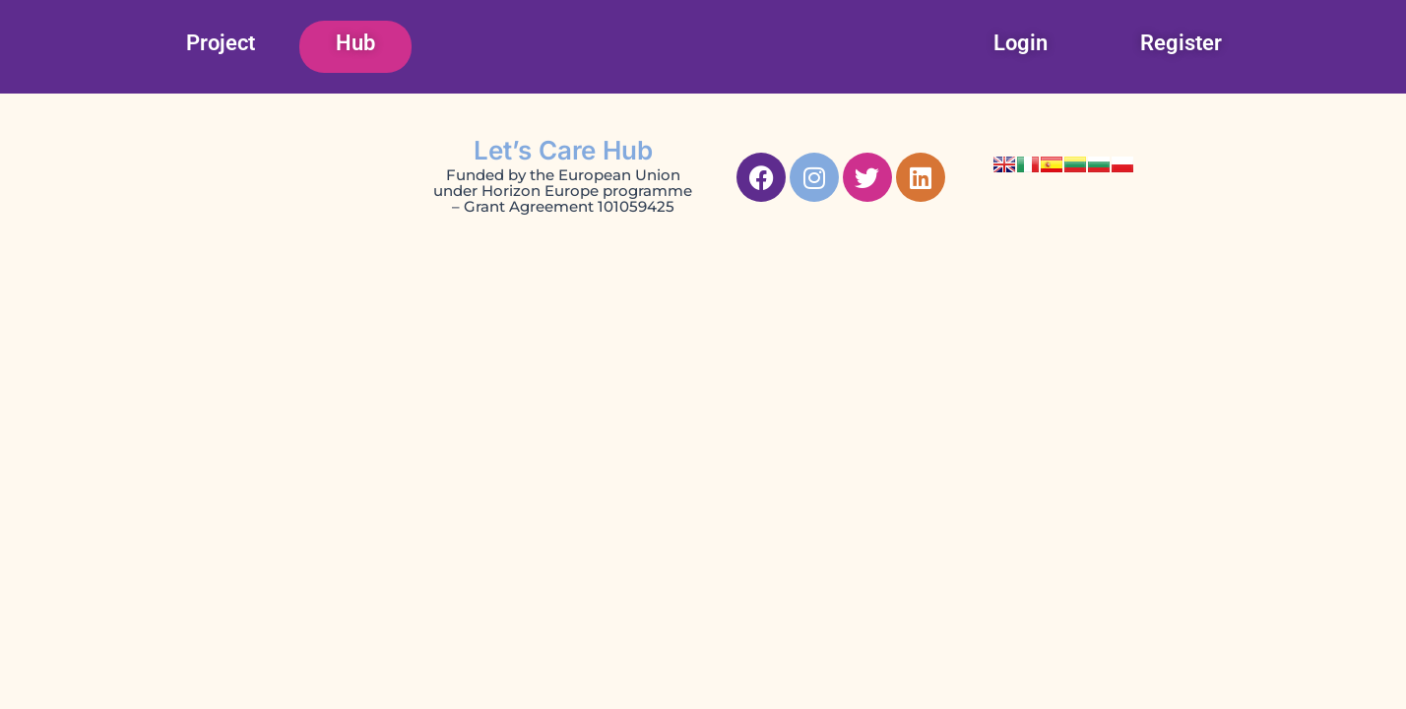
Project (220, 43)
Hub (355, 43)
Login (1020, 43)
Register (1181, 43)
